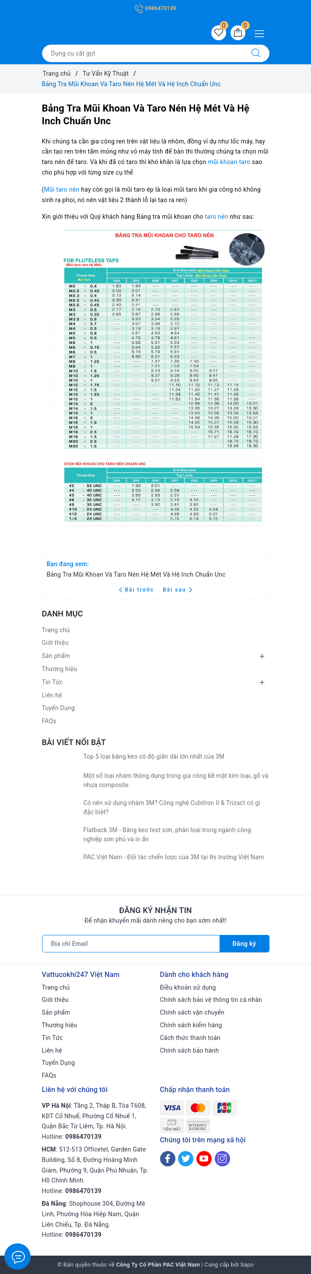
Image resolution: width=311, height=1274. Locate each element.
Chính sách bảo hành (189, 1050)
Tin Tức (52, 682)
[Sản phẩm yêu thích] (218, 32)
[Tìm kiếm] (255, 53)
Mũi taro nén (62, 189)
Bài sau (177, 590)
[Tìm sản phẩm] (142, 53)
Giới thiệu (55, 642)
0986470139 (155, 8)
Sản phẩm (56, 655)
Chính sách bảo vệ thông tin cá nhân (211, 999)
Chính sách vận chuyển (192, 1012)
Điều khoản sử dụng (188, 987)
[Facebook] (167, 1158)
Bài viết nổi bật (74, 742)
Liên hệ (52, 695)
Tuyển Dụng (58, 707)
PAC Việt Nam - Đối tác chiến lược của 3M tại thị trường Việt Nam (174, 857)
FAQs (49, 721)
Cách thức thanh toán (190, 1037)
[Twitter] (185, 1158)
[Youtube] (204, 1158)
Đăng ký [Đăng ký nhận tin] (244, 943)
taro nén (216, 216)
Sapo (247, 1264)
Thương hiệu (59, 668)
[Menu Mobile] (261, 33)
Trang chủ (56, 630)
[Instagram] (222, 1158)
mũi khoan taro (229, 161)
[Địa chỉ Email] (131, 943)
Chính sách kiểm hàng (191, 1025)
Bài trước (137, 590)
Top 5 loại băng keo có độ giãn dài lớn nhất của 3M (154, 756)
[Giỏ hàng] (238, 32)
